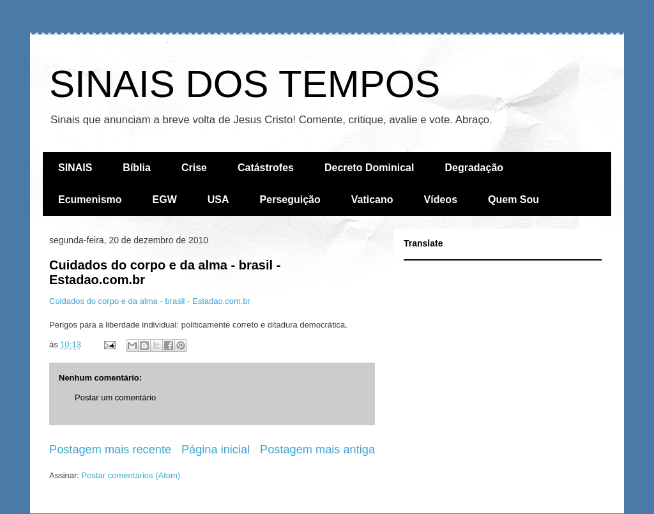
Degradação (474, 167)
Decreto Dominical (369, 167)
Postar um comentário (115, 397)
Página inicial (215, 449)
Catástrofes (266, 167)
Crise (194, 167)
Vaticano (372, 199)
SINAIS (75, 167)
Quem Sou (513, 199)
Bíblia (137, 167)
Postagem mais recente (110, 449)
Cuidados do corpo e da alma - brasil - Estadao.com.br (149, 301)
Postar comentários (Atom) (131, 475)
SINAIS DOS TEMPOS (244, 84)
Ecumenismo (90, 199)
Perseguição (290, 199)
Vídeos (440, 199)
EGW (165, 199)
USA (218, 199)
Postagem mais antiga (317, 449)
